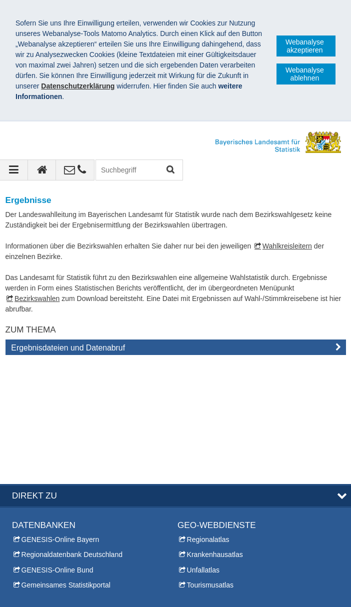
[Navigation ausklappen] (14, 170)
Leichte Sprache (203, 539)
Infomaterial (30, 554)
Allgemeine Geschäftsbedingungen (240, 592)
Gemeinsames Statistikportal (66, 465)
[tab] (176, 350)
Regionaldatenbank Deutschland (72, 434)
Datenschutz (87, 592)
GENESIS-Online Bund (58, 450)
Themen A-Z (197, 508)
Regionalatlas (208, 420)
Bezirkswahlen (37, 298)
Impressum (34, 592)
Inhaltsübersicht (202, 524)
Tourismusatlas (210, 465)
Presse (23, 524)
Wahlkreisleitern (287, 246)
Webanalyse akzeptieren (305, 46)
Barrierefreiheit (147, 592)
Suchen (169, 170)
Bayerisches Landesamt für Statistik (80, 581)
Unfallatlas (203, 450)
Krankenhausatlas (215, 434)
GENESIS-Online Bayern (61, 420)
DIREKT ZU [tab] (34, 375)
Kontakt (24, 508)
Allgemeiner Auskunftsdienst (56, 539)
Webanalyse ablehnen (305, 74)
